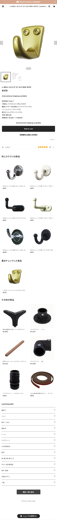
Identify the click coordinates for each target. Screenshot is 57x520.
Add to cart (28, 129)
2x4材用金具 (6, 446)
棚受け (4, 410)
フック (3, 416)
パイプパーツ (6, 440)
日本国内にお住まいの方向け (28, 135)
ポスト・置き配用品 (7, 464)
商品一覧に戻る (28, 492)
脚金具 (4, 428)
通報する (52, 139)
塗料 (3, 452)
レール (4, 434)
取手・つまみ (5, 422)
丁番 (3, 482)
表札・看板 (5, 470)
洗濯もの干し (6, 476)
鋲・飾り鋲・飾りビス (8, 458)
